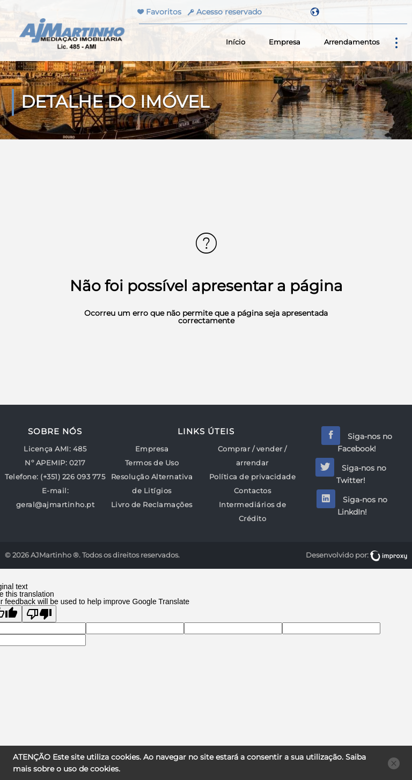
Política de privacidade (252, 477)
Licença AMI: (47, 449)
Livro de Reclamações (152, 505)
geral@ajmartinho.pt (55, 505)
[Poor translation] (39, 613)
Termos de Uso (152, 463)
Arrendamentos (351, 42)
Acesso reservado (229, 12)
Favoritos (162, 12)
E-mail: (55, 491)
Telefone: (22, 477)
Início (235, 42)
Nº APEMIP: (46, 463)
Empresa (284, 42)
